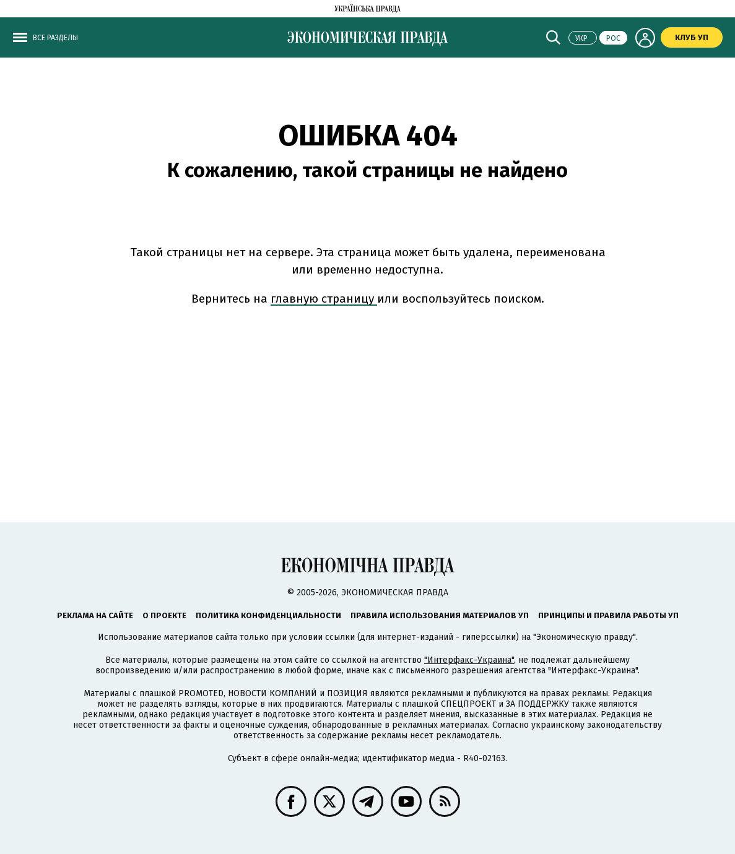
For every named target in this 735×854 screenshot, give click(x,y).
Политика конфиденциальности (268, 615)
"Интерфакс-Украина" (469, 660)
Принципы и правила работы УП (608, 615)
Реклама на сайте (95, 615)
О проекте (164, 615)
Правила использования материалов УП (439, 615)
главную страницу (324, 298)
